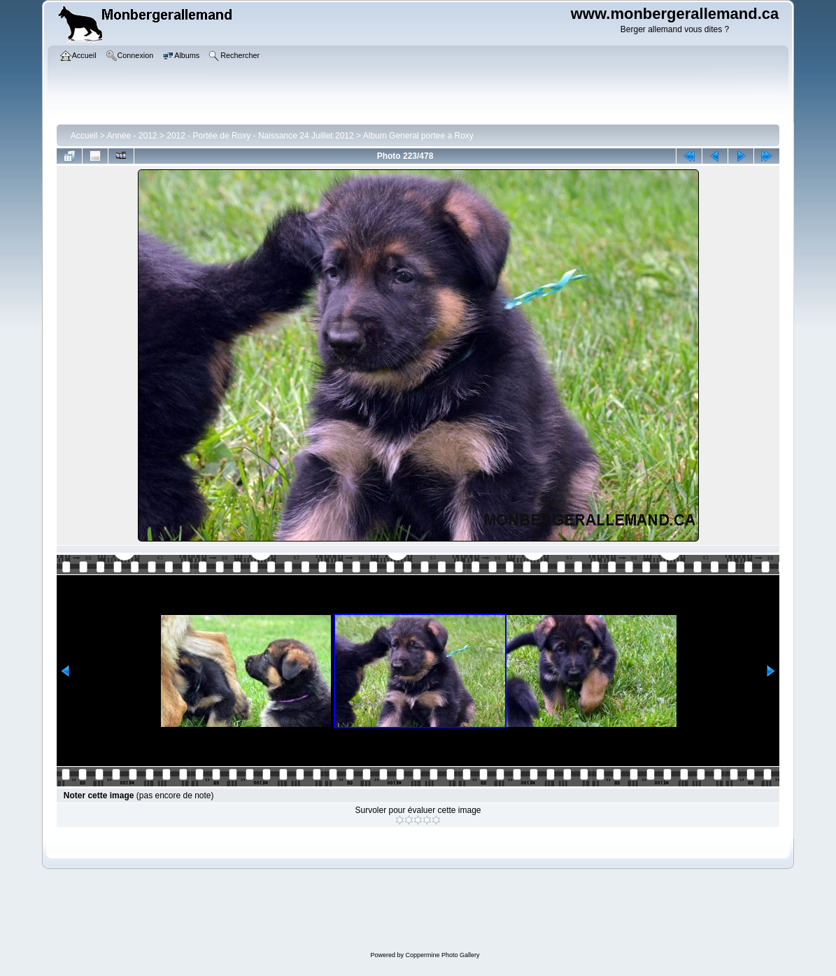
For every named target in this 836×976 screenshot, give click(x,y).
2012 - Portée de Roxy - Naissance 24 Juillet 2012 (260, 136)
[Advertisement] (425, 911)
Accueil (84, 136)
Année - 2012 (131, 136)
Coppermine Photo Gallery (442, 955)
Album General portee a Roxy (418, 136)
